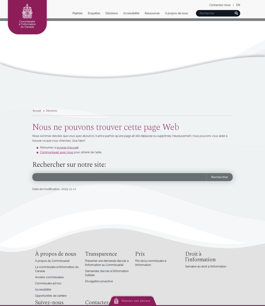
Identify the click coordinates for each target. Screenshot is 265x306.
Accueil (37, 110)
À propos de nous (176, 13)
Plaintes (77, 13)
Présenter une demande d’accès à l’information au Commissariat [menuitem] (107, 263)
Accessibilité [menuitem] (43, 289)
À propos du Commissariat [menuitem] (52, 261)
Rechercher (219, 177)
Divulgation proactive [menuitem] (99, 281)
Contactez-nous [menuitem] (220, 5)
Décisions (111, 13)
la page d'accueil (67, 147)
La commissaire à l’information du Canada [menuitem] (57, 269)
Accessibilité (131, 13)
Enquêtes (94, 13)
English (238, 5)
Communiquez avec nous (56, 152)
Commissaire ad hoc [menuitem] (48, 283)
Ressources (152, 13)
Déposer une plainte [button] (136, 301)
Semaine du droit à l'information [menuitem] (205, 266)
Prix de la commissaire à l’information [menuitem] (150, 263)
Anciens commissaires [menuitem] (49, 277)
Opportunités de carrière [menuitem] (50, 295)
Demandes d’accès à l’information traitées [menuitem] (107, 273)
